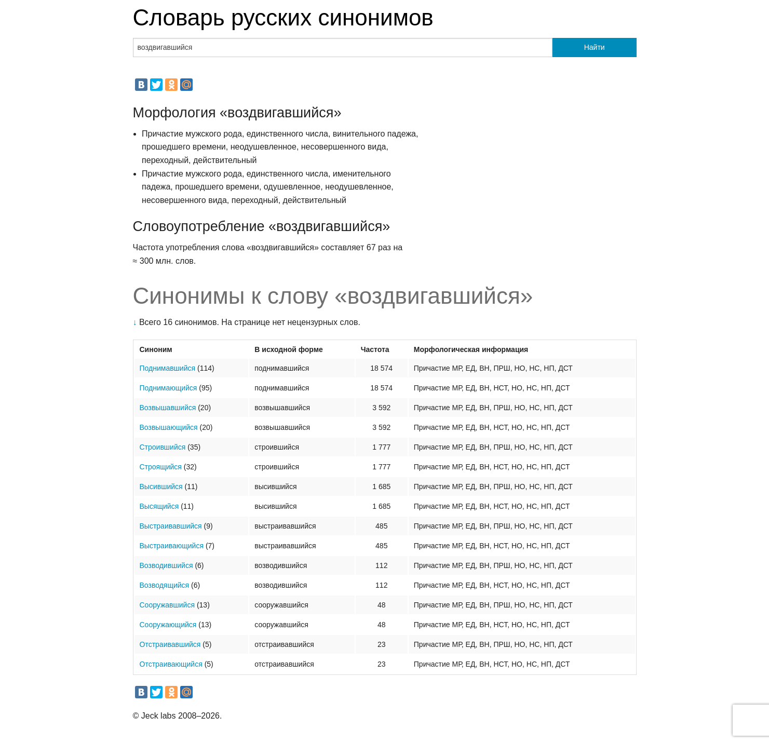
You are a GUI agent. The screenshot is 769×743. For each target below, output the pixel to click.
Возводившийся (166, 565)
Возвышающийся (169, 427)
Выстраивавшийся (171, 526)
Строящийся (161, 467)
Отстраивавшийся (170, 644)
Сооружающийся (168, 624)
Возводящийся (165, 585)
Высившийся (161, 486)
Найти (594, 47)
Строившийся (163, 447)
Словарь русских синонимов (283, 17)
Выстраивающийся (172, 546)
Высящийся (159, 506)
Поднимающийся (168, 388)
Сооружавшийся (167, 605)
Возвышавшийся (168, 407)
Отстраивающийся (171, 664)
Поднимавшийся (168, 368)
